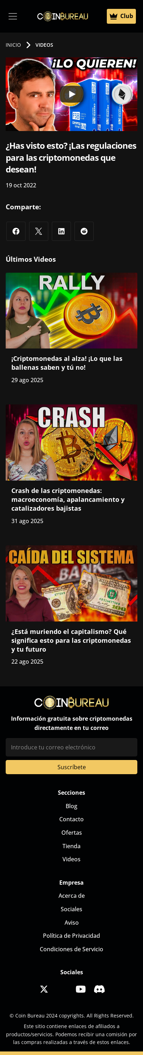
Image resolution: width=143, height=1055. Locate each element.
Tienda (71, 846)
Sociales (71, 909)
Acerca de (72, 896)
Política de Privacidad (71, 936)
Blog (71, 806)
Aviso (72, 922)
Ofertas (71, 832)
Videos (71, 859)
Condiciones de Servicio (71, 949)
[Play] (72, 94)
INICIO (13, 44)
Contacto (71, 819)
